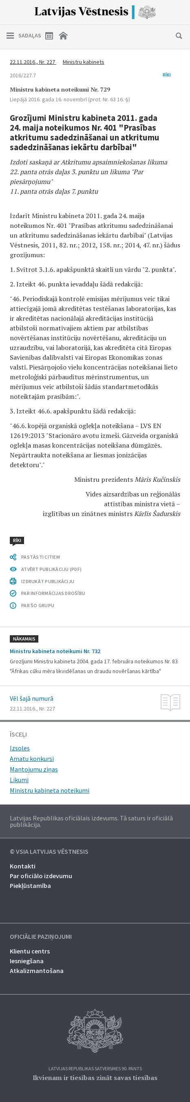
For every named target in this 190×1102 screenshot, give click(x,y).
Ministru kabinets (83, 62)
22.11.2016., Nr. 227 (33, 62)
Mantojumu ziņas (34, 769)
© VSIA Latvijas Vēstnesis (49, 851)
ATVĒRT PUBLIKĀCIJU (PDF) (51, 569)
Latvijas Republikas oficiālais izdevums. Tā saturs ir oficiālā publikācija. (91, 821)
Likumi (19, 780)
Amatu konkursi (32, 758)
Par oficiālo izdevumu (41, 876)
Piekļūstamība (30, 885)
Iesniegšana (27, 961)
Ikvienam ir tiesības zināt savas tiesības (95, 1078)
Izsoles (20, 748)
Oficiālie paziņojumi (41, 936)
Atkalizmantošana (37, 970)
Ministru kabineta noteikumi (49, 790)
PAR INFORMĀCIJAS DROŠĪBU (53, 593)
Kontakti (22, 866)
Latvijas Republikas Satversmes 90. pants (95, 1068)
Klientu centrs (30, 951)
